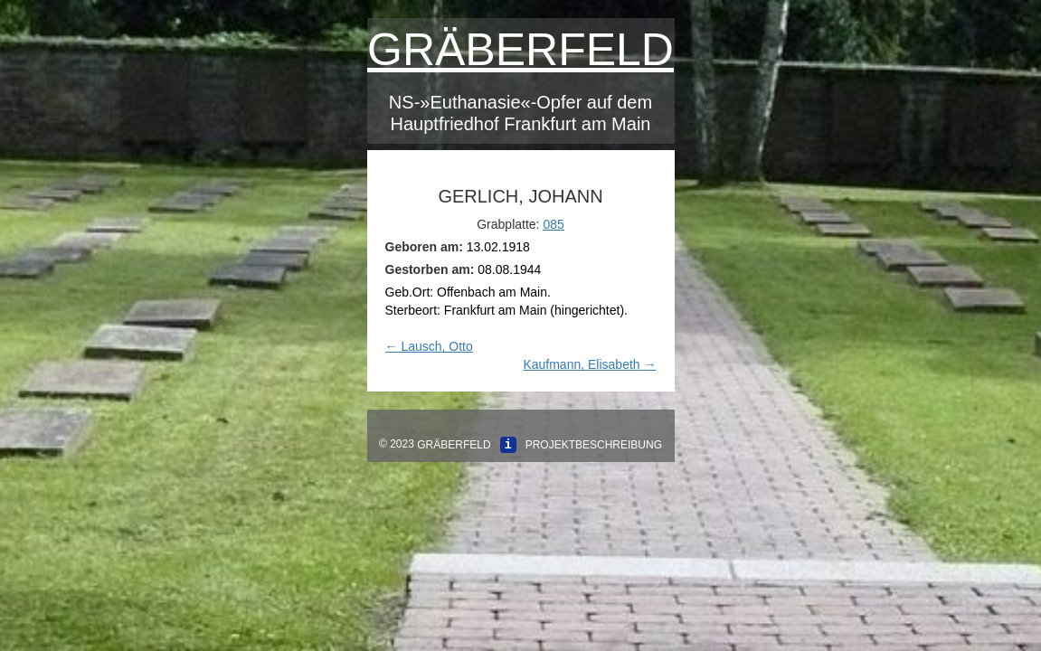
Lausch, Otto (429, 346)
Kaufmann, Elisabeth (589, 364)
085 (553, 224)
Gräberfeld (520, 49)
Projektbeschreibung (593, 445)
